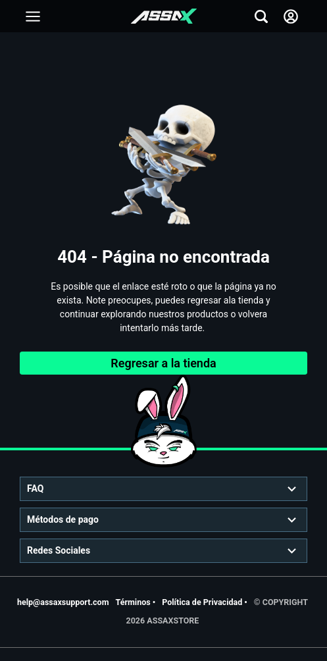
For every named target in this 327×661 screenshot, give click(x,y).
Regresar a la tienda (163, 363)
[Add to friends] (33, 16)
